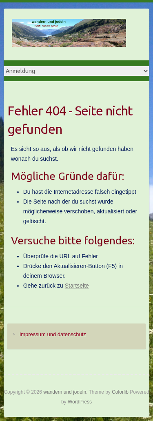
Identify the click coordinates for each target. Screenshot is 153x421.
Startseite (77, 285)
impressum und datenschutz (53, 334)
